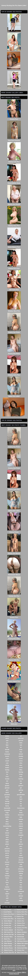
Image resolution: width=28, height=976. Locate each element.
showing (20, 862)
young (21, 900)
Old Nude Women (22, 941)
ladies (7, 817)
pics (21, 846)
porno (7, 853)
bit (21, 747)
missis (7, 833)
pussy (7, 855)
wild (7, 898)
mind (20, 830)
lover (20, 821)
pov (21, 853)
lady (21, 817)
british (21, 754)
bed (21, 745)
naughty (20, 835)
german (7, 788)
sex (7, 860)
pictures (7, 848)
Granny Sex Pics (8, 918)
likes (7, 821)
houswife (7, 810)
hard (20, 799)
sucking (20, 871)
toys (21, 887)
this (21, 880)
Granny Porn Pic (9, 952)
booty (7, 752)
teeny (20, 878)
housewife (7, 808)
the (7, 880)
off (21, 837)
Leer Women (8, 941)
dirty (20, 763)
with (21, 898)
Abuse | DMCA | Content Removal (17, 973)
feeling (7, 770)
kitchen (7, 815)
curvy (21, 761)
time (21, 882)
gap (21, 783)
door (20, 765)
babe (20, 743)
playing (7, 851)
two (7, 891)
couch (7, 761)
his (21, 803)
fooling (21, 772)
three (7, 882)
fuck (21, 776)
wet (7, 896)
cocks (21, 758)
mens (20, 828)
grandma (7, 794)
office (7, 839)
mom (20, 833)
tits (7, 884)
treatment (7, 889)
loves (7, 824)
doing (7, 765)
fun (21, 781)
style (7, 871)
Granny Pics (7, 927)
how (21, 810)
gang (7, 783)
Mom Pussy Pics (22, 952)
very (21, 893)
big (7, 747)
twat (21, 889)
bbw (7, 745)
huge (7, 812)
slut (7, 866)
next (7, 837)
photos (21, 844)
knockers (21, 815)
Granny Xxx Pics (22, 927)
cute (7, 763)
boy (21, 752)
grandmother (21, 794)
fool (7, 772)
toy (21, 884)
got (21, 792)
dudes (7, 767)
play (21, 848)
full (7, 781)
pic (7, 846)
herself (7, 803)
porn (20, 851)
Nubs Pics (7, 939)
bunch (7, 756)
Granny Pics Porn (8, 914)
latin (7, 819)
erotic (21, 767)
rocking (21, 857)
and (7, 740)
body (20, 749)
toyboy (7, 887)
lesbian (21, 819)
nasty (7, 835)
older (7, 842)
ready (7, 857)
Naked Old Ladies (22, 943)
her (21, 801)
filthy (20, 770)
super (7, 873)
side (21, 864)
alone (7, 738)
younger (7, 902)
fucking (21, 779)
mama (21, 824)
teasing (7, 875)
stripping (21, 869)
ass (7, 743)
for (7, 774)
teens (7, 878)
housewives (20, 808)
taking (21, 873)
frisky (21, 774)
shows (7, 864)
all (21, 736)
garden (7, 785)
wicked (21, 896)
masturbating (7, 826)
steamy (7, 869)
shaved (21, 860)
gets (7, 790)
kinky (20, 812)
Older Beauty (8, 943)
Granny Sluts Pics (22, 912)
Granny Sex (20, 950)
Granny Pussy (8, 948)
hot (21, 806)
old (21, 839)
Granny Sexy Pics (22, 914)
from (7, 776)
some (20, 866)
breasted (7, 754)
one (21, 842)
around (21, 740)
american (21, 738)
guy (21, 797)
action (7, 736)
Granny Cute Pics (22, 909)
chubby (21, 756)
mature (21, 826)
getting (21, 790)
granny (7, 797)
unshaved (21, 891)
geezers (21, 785)
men (7, 828)
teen (21, 875)
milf (7, 830)
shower (7, 862)
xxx (7, 900)
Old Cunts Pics (8, 932)
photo (7, 844)
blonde (7, 749)
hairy (7, 799)
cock (7, 758)
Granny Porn (7, 909)
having (7, 801)
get (21, 788)
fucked (7, 779)
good (7, 792)
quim (20, 855)
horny (7, 806)
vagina (7, 893)
